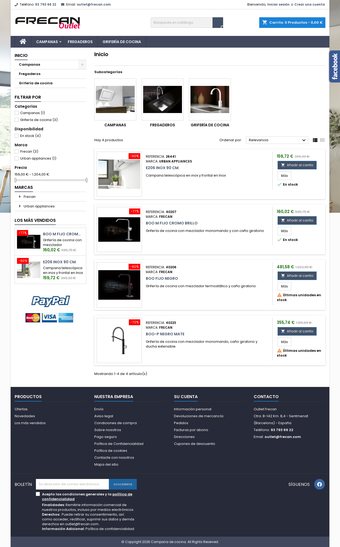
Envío (99, 409)
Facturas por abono (191, 429)
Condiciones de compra (115, 422)
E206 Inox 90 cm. (60, 262)
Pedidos (181, 422)
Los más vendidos (35, 220)
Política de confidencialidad (110, 528)
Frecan (29, 151)
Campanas (47, 41)
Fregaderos (80, 41)
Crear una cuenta (309, 4)
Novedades (25, 416)
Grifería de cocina (122, 41)
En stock (30, 135)
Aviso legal (103, 416)
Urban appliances (38, 158)
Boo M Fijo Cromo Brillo (63, 234)
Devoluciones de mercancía (198, 416)
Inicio (21, 55)
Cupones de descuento (194, 443)
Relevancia (278, 140)
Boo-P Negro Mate (165, 334)
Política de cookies (110, 450)
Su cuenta (186, 397)
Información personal (192, 409)
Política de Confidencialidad (118, 443)
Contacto (266, 397)
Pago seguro (105, 436)
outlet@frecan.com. (82, 524)
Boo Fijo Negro (162, 278)
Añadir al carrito (297, 165)
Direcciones (184, 436)
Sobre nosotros (107, 429)
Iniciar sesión (278, 4)
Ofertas (21, 409)
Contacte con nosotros (114, 457)
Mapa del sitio (106, 464)
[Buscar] (187, 22)
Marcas (24, 187)
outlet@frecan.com (94, 4)
